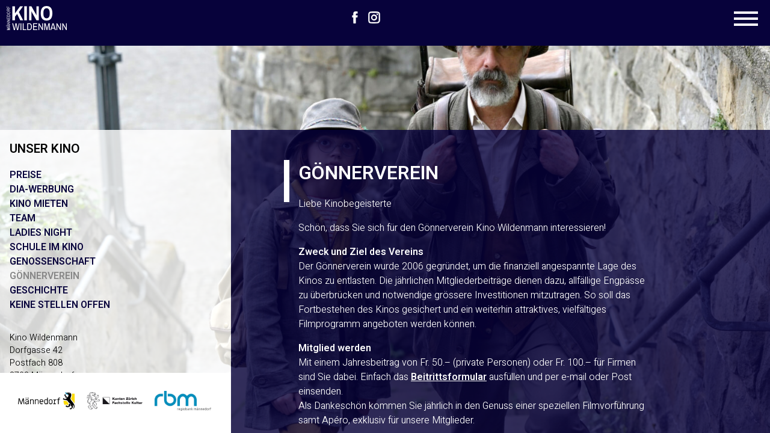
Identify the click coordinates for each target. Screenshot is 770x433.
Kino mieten (39, 204)
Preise (26, 175)
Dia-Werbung (42, 189)
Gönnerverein (44, 276)
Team (22, 218)
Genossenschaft (53, 261)
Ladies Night (41, 233)
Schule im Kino (47, 247)
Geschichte (39, 290)
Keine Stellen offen (60, 305)
